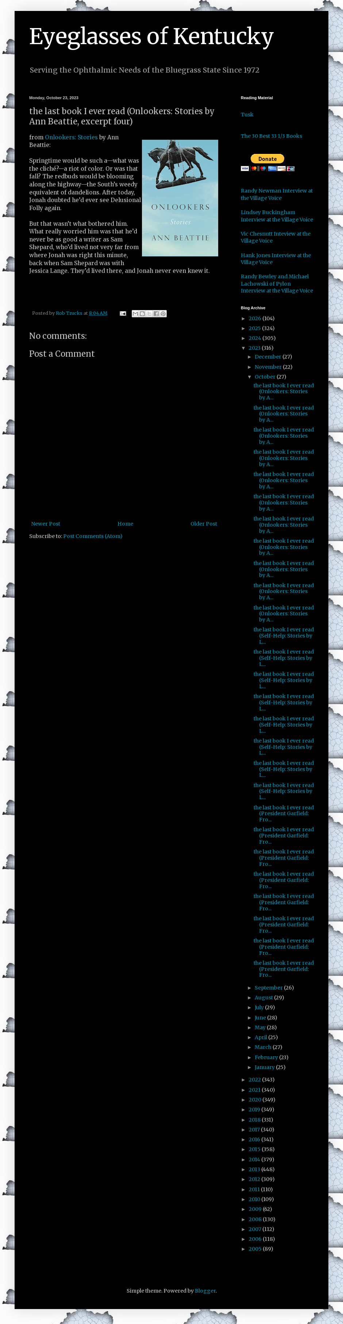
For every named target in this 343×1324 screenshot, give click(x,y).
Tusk (247, 114)
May (261, 1027)
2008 (256, 1219)
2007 (255, 1229)
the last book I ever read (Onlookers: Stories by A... (284, 391)
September (269, 987)
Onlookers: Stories (72, 137)
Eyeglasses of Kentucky (151, 36)
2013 (255, 1169)
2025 (255, 328)
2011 (255, 1189)
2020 (255, 1099)
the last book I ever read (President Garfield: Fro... (284, 813)
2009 (256, 1209)
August (264, 997)
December (268, 356)
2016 (255, 1139)
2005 (256, 1249)
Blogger (205, 1291)
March (264, 1047)
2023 (255, 348)
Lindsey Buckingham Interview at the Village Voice (277, 216)
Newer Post (45, 523)
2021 (255, 1090)
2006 (256, 1239)
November (269, 367)
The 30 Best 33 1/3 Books (271, 136)
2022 (255, 1079)
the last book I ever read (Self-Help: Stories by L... (284, 635)
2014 (255, 1159)
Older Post (203, 523)
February (267, 1057)
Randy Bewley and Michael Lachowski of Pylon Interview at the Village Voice (277, 283)
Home (125, 523)
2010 (255, 1199)
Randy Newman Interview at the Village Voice (277, 194)
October (266, 376)
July (260, 1007)
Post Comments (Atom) (93, 536)
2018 (255, 1119)
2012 (255, 1179)
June (261, 1017)
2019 (255, 1109)
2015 (255, 1149)
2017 (255, 1129)
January (265, 1067)
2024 (255, 338)
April (261, 1037)
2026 (255, 318)
